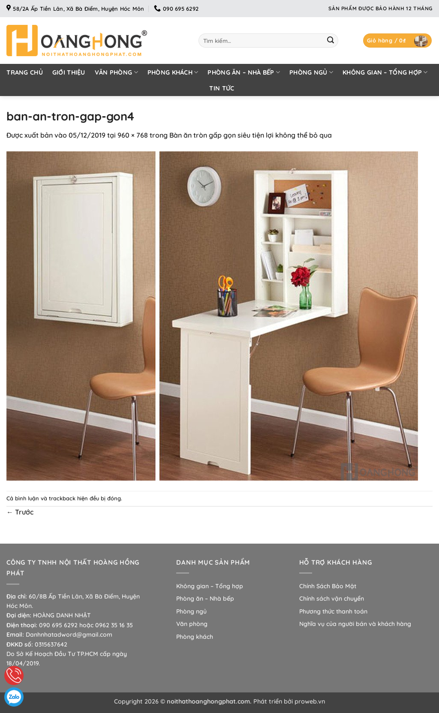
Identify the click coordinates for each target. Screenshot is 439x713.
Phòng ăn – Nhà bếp (243, 72)
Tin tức (221, 88)
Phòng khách (172, 72)
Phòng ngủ (311, 72)
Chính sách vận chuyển (331, 598)
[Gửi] (330, 40)
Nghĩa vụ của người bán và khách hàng (355, 624)
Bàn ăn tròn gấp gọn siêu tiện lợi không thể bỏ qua (250, 135)
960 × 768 (132, 135)
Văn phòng (116, 72)
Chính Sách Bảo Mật (327, 586)
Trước (19, 512)
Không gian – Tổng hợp (385, 72)
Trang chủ (24, 72)
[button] (397, 40)
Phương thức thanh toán (333, 611)
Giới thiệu (68, 72)
